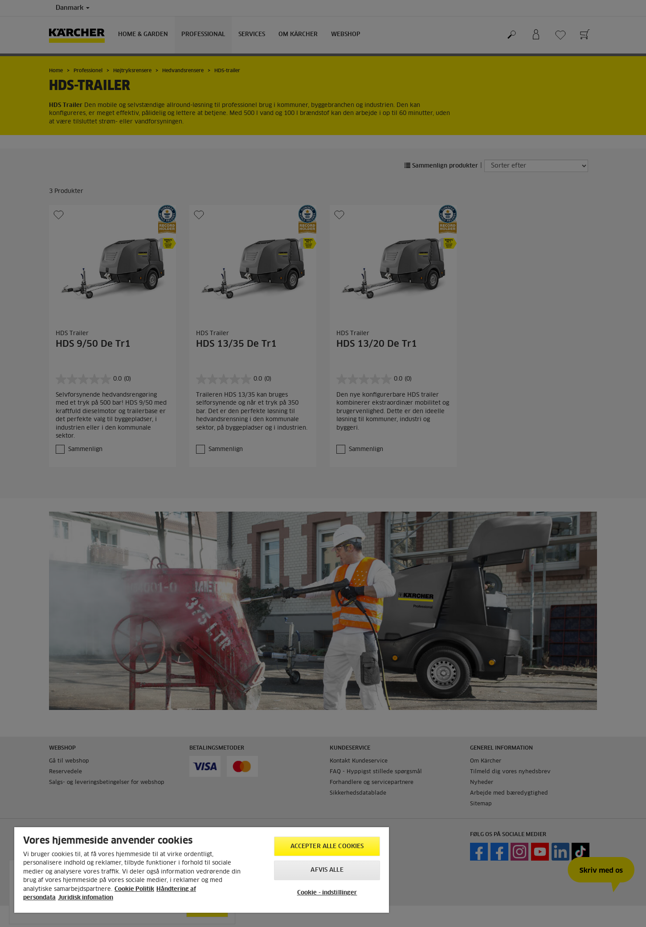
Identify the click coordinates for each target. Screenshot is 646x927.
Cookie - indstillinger (327, 893)
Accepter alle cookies (327, 846)
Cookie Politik (134, 889)
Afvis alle (327, 870)
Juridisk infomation (85, 898)
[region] (201, 870)
